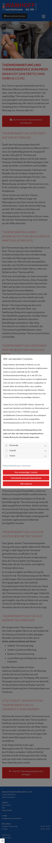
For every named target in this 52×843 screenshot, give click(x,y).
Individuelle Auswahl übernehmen (26, 478)
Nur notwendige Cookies (26, 472)
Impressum (26, 466)
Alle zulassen (26, 483)
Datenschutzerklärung (11, 466)
